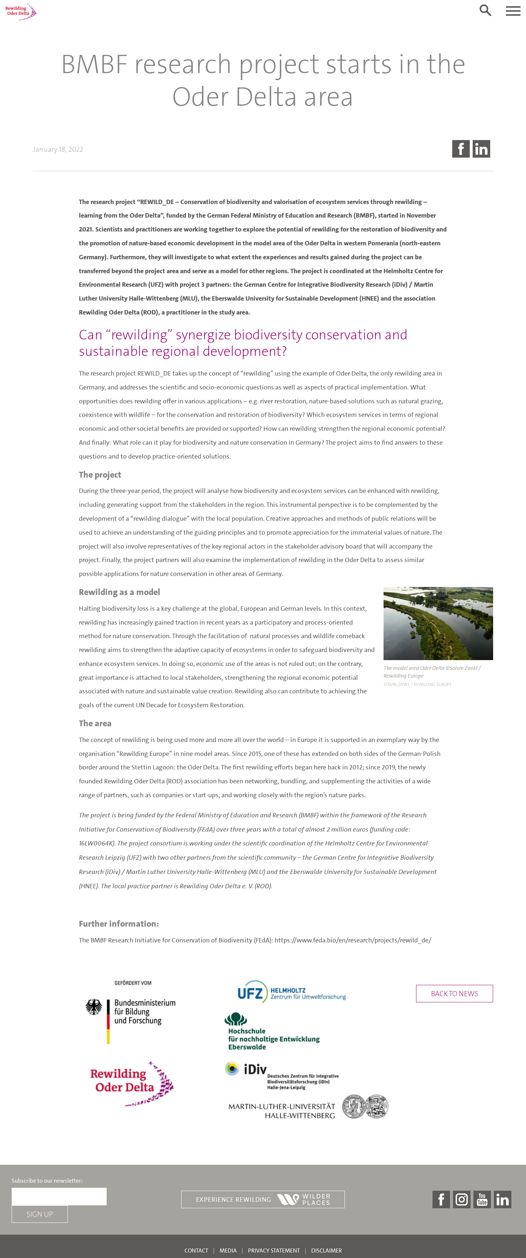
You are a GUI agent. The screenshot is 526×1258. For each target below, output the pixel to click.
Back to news (454, 993)
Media (228, 1250)
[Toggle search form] (485, 10)
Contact (196, 1250)
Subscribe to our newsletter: (47, 1180)
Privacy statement (274, 1250)
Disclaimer (326, 1250)
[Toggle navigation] (513, 11)
